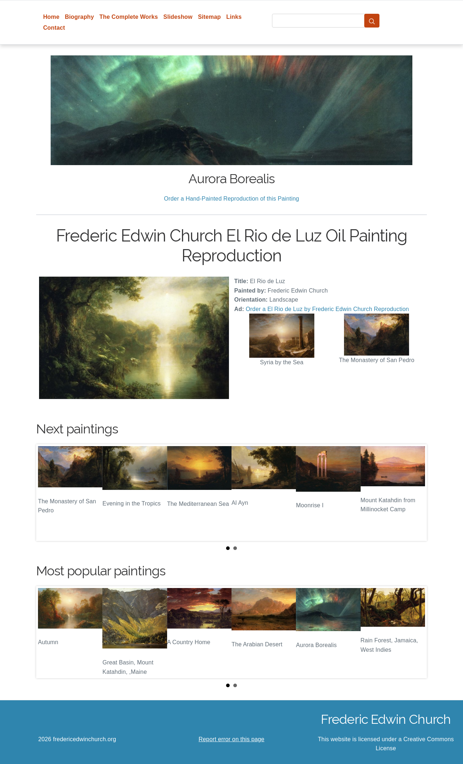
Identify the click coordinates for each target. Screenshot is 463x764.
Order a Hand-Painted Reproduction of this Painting (231, 199)
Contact (54, 28)
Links (234, 17)
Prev (47, 492)
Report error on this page (231, 739)
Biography (79, 17)
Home (51, 17)
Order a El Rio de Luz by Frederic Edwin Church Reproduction (327, 309)
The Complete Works (128, 17)
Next (415, 492)
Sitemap (209, 17)
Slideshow (178, 17)
